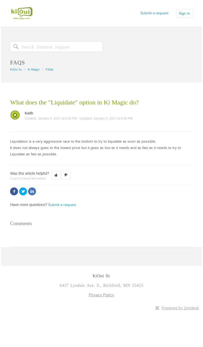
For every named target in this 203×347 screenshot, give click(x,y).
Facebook (14, 191)
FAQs (50, 70)
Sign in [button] (184, 13)
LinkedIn (32, 191)
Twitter (23, 191)
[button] (55, 175)
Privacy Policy (101, 295)
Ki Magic (34, 70)
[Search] (56, 46)
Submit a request (154, 13)
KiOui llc (16, 70)
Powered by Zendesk (180, 308)
